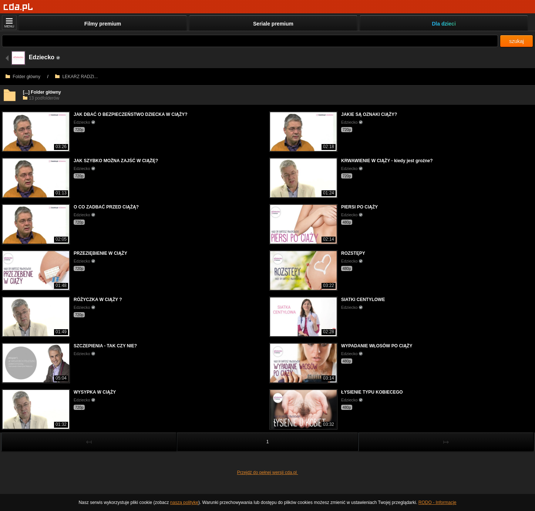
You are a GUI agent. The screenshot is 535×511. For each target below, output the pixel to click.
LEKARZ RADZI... (76, 76)
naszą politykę (184, 502)
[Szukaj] (250, 41)
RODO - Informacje (437, 502)
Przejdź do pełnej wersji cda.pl (267, 472)
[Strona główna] (18, 7)
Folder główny (23, 76)
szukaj (516, 41)
